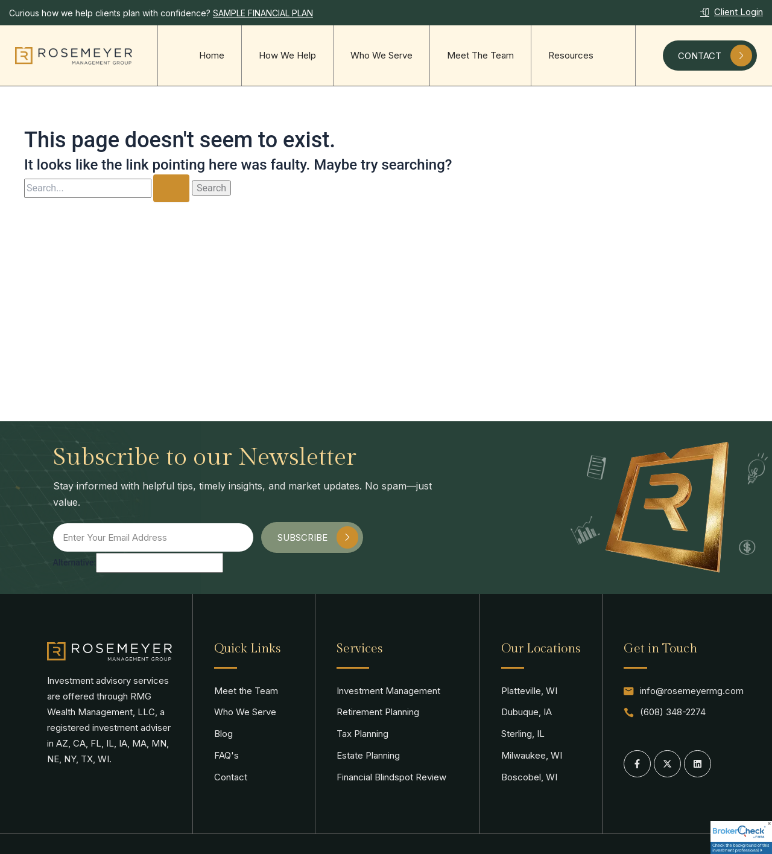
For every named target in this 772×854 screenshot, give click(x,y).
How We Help (287, 55)
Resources (570, 55)
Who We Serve (381, 55)
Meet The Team (480, 55)
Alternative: (74, 562)
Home (211, 55)
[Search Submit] (171, 188)
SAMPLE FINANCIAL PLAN (263, 13)
